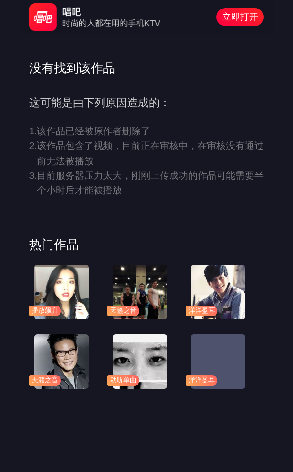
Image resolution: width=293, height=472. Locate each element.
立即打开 (240, 17)
